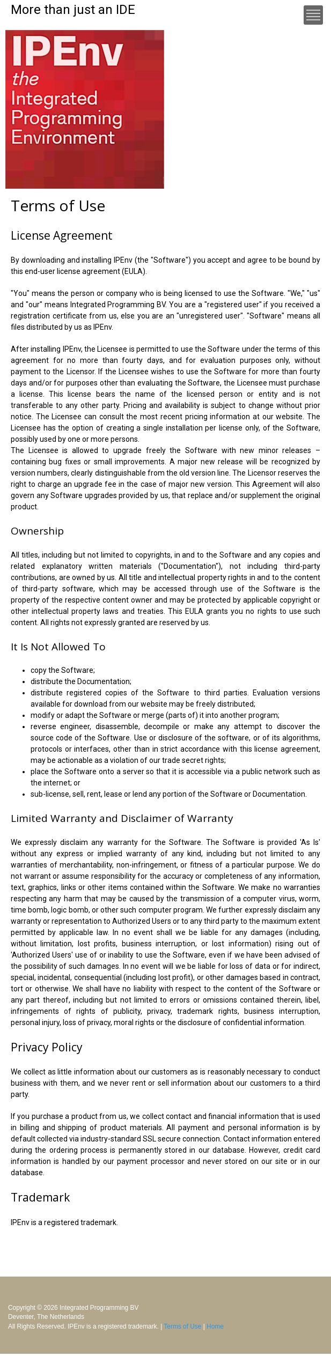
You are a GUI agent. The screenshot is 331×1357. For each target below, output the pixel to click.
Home (215, 1326)
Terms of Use (182, 1326)
